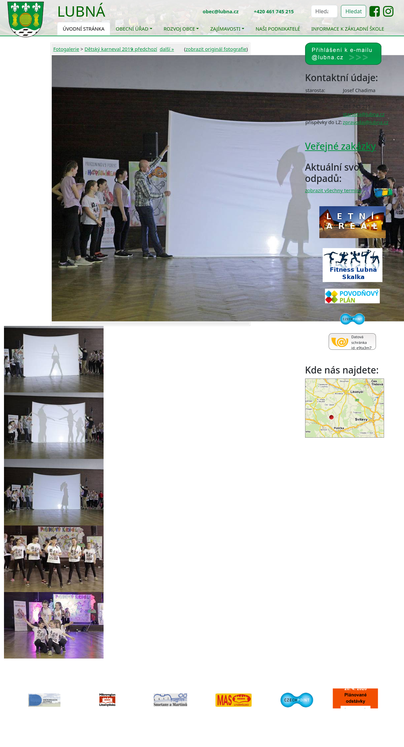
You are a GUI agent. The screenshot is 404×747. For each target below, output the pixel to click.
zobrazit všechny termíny (333, 190)
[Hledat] (324, 11)
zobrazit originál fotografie (216, 49)
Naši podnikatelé (278, 28)
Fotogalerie (66, 49)
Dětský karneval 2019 (108, 49)
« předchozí (144, 49)
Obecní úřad (132, 28)
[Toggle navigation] (110, 15)
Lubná (81, 11)
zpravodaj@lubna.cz (365, 122)
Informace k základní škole (347, 28)
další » (167, 49)
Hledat (353, 11)
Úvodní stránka (84, 28)
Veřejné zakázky (340, 146)
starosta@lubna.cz (364, 114)
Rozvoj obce (179, 28)
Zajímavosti (225, 28)
